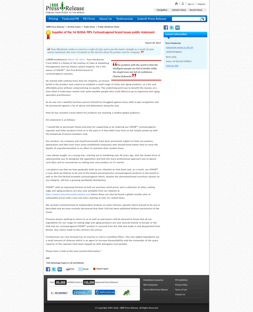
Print (70, 269)
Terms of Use (181, 289)
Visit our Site (172, 65)
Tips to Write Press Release (155, 289)
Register (202, 4)
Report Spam (100, 268)
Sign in (191, 4)
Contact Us (180, 294)
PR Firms (89, 19)
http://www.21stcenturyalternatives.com (68, 194)
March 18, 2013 (153, 42)
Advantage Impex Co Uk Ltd (179, 47)
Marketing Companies (153, 280)
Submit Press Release (151, 19)
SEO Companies (150, 284)
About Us (105, 19)
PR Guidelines (181, 280)
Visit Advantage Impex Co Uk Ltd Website (65, 263)
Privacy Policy (181, 284)
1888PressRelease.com (65, 7)
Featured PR (70, 19)
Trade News (89, 26)
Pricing (53, 19)
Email (83, 269)
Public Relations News (108, 26)
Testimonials (124, 19)
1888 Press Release (55, 26)
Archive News (74, 26)
